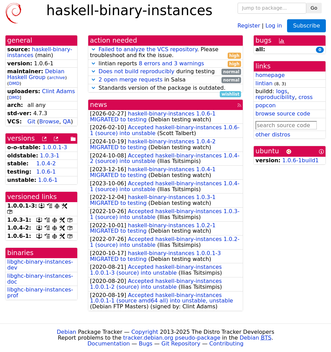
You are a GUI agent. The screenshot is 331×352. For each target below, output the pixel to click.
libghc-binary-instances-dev (40, 264)
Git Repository (180, 343)
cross (305, 97)
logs (281, 91)
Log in (273, 25)
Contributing (226, 343)
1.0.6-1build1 (300, 160)
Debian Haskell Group (36, 74)
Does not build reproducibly (136, 71)
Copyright (144, 332)
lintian (264, 83)
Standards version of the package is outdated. (165, 88)
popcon (265, 105)
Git (31, 121)
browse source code (282, 113)
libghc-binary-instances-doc (40, 279)
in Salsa (165, 80)
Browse (49, 121)
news (98, 105)
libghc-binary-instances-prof (40, 292)
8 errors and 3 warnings (171, 63)
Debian (66, 332)
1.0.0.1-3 (55, 147)
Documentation (109, 343)
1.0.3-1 (49, 155)
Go (314, 8)
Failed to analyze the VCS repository (148, 49)
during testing (165, 72)
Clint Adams (58, 91)
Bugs (145, 343)
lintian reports (165, 64)
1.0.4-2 (46, 163)
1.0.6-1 (46, 171)
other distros (272, 134)
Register (249, 25)
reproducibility (275, 97)
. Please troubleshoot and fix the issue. (165, 52)
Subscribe (306, 25)
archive (57, 77)
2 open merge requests (130, 79)
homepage (270, 75)
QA (67, 121)
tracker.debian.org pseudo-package (171, 337)
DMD (14, 83)
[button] (93, 49)
